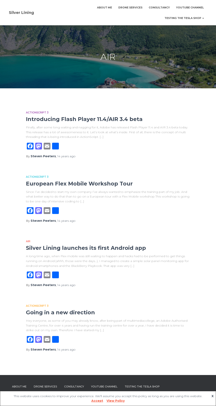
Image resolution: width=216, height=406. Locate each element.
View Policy (116, 401)
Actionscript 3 (37, 112)
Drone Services (130, 7)
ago (66, 156)
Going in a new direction (60, 312)
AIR (28, 241)
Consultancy (159, 7)
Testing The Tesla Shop (184, 18)
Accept (97, 401)
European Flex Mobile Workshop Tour (79, 183)
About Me (104, 7)
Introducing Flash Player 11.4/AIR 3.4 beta (84, 119)
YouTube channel (190, 7)
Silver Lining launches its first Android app (86, 248)
